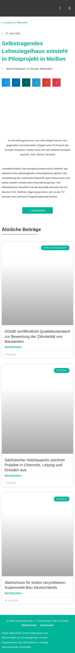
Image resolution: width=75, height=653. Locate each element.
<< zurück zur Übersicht (13, 22)
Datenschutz (29, 625)
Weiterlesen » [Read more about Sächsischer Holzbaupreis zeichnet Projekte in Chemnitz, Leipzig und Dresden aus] (13, 476)
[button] (60, 8)
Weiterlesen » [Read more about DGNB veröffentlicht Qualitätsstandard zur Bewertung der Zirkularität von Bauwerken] (13, 347)
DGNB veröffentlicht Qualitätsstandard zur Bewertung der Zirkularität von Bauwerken (37, 336)
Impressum (46, 625)
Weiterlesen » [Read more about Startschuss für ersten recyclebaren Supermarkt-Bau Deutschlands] (13, 593)
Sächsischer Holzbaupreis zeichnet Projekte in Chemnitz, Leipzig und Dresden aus (35, 465)
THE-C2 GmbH (60, 621)
